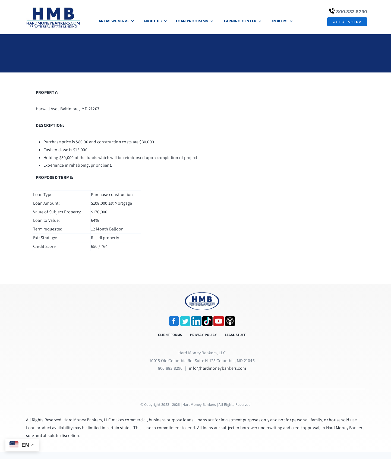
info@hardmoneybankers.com (217, 368)
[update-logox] (53, 7)
